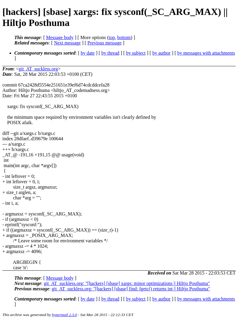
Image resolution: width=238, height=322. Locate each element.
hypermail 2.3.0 (64, 314)
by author (161, 53)
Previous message (104, 42)
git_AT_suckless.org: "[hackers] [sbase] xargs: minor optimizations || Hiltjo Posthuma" (127, 283)
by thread (110, 53)
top (112, 37)
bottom (123, 37)
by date (88, 53)
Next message (67, 42)
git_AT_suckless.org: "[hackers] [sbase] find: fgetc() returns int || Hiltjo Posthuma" (131, 288)
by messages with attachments (206, 53)
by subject (135, 53)
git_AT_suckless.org (38, 68)
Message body (59, 37)
